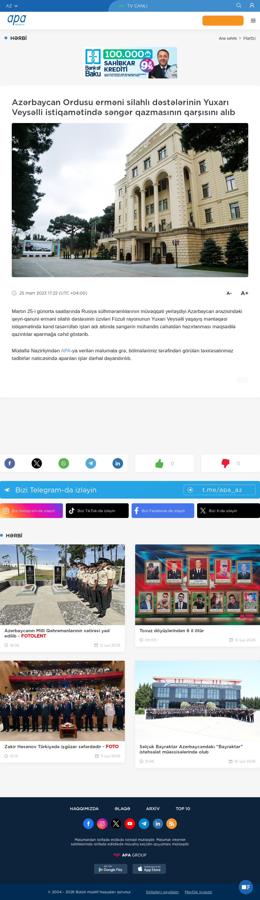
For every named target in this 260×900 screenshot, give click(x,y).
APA (66, 351)
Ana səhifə (228, 38)
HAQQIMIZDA (84, 808)
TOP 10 (183, 808)
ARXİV (153, 808)
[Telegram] (144, 824)
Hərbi (249, 38)
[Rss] (171, 824)
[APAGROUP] (130, 855)
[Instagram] (102, 824)
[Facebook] (88, 824)
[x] (116, 824)
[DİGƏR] (252, 20)
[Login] (252, 6)
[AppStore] (149, 869)
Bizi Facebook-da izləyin (160, 510)
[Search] (239, 6)
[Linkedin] (157, 824)
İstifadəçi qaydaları (162, 892)
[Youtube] (130, 824)
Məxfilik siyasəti (198, 892)
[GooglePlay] (111, 869)
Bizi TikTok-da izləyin (92, 510)
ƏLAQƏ (122, 808)
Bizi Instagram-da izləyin (29, 511)
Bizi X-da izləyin (218, 511)
